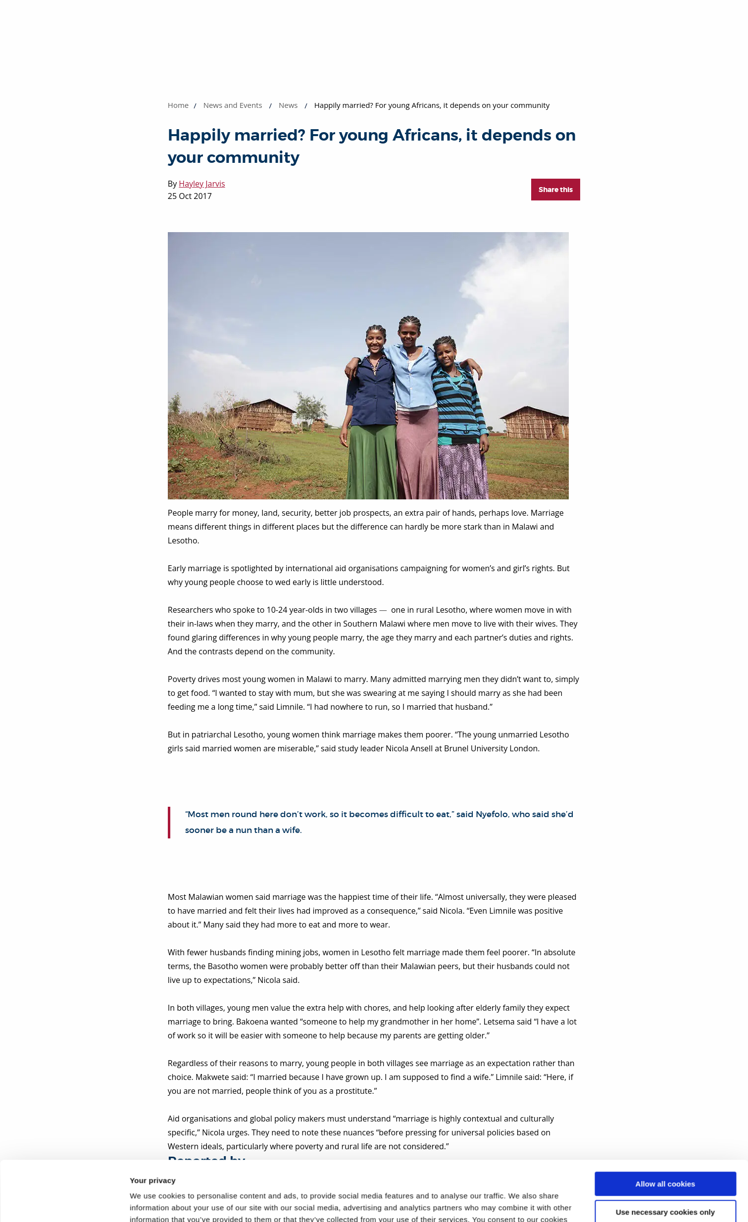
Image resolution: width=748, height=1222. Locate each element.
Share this (556, 189)
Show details (153, 1202)
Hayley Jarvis (202, 183)
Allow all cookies (666, 1128)
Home (178, 105)
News (288, 105)
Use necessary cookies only (665, 1155)
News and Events (232, 105)
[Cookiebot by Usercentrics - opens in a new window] (64, 1202)
